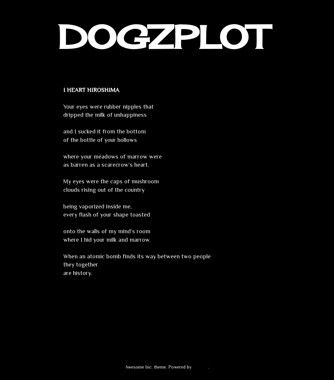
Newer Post (76, 320)
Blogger (200, 367)
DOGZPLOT (162, 37)
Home (168, 320)
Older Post (258, 320)
